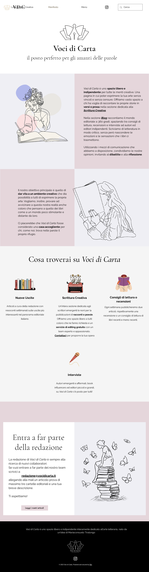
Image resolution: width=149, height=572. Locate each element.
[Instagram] (107, 7)
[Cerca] (130, 7)
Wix (91, 564)
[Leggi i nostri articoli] (34, 508)
